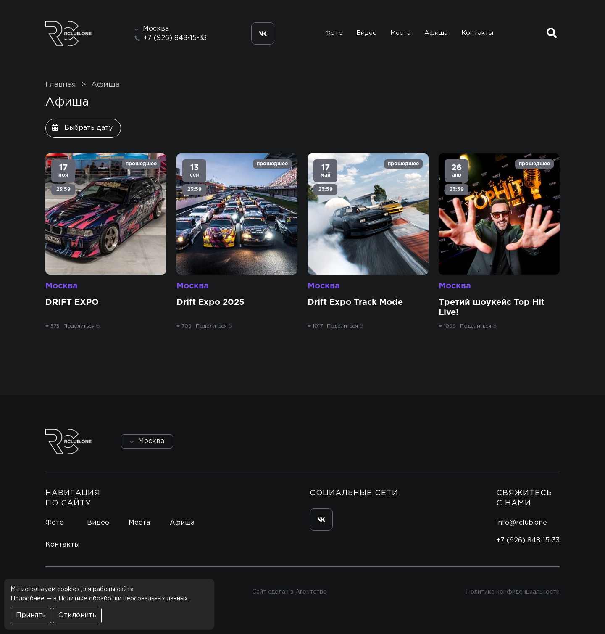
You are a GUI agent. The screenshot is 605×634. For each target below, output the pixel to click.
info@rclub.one (521, 523)
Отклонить (77, 615)
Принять (31, 615)
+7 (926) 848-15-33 (175, 38)
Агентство (311, 591)
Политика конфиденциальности (513, 591)
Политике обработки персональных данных (123, 598)
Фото (334, 33)
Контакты (477, 33)
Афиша (436, 33)
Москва (61, 286)
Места (400, 33)
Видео (366, 33)
